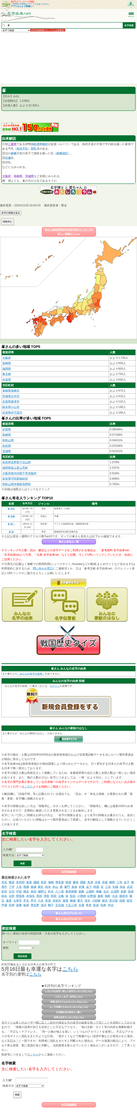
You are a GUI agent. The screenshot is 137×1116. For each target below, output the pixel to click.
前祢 (4, 891)
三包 (119, 882)
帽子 (51, 905)
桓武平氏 (22, 148)
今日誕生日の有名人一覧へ (69, 1012)
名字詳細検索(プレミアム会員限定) (48, 30)
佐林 (103, 905)
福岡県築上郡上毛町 (15, 467)
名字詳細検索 (68, 871)
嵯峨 (14, 153)
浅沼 (43, 905)
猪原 (11, 882)
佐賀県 (6, 379)
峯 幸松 (11, 508)
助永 (4, 896)
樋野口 (42, 891)
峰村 (45, 144)
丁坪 (11, 886)
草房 (89, 905)
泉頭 (33, 891)
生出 (106, 891)
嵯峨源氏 (62, 153)
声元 (33, 900)
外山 (55, 886)
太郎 (11, 896)
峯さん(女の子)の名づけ (68, 918)
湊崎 (51, 882)
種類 (6, 947)
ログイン (55, 686)
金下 (89, 886)
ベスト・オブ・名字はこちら (69, 996)
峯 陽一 (11, 524)
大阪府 (6, 176)
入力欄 (7, 849)
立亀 (61, 896)
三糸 (108, 886)
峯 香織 (11, 516)
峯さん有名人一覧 (69, 541)
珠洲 (131, 891)
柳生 (26, 891)
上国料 (90, 891)
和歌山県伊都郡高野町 (16, 484)
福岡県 (6, 368)
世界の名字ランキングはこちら (69, 1017)
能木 (105, 900)
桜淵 (68, 882)
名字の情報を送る (10, 213)
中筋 (19, 891)
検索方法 (8, 855)
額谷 (73, 896)
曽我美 (20, 896)
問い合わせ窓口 (43, 568)
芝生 (26, 900)
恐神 (11, 905)
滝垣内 (56, 900)
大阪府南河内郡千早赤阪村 (19, 473)
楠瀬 (73, 900)
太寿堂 (17, 900)
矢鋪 (115, 886)
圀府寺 (123, 896)
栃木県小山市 (10, 407)
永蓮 (81, 905)
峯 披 (11, 532)
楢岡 (112, 882)
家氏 (41, 886)
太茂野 (115, 891)
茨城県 (29, 176)
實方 (80, 900)
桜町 (108, 896)
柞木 (51, 891)
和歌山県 (8, 440)
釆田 (39, 896)
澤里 (46, 896)
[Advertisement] (68, 58)
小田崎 (96, 900)
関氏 (34, 148)
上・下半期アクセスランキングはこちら (69, 1007)
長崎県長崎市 (10, 390)
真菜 (29, 882)
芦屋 (4, 905)
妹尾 (26, 905)
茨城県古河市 (10, 396)
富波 (96, 905)
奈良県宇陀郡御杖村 (15, 478)
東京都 (6, 374)
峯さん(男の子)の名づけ (68, 913)
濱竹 (4, 886)
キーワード (10, 942)
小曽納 (81, 896)
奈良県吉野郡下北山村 (16, 462)
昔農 (19, 905)
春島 (100, 896)
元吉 (115, 896)
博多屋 (59, 882)
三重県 (12, 144)
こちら (28, 786)
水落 (97, 882)
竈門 (67, 886)
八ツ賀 (59, 891)
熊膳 (26, 886)
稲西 (122, 900)
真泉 (74, 886)
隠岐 (83, 882)
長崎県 (18, 176)
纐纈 (36, 882)
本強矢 (30, 896)
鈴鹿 (36, 144)
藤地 (75, 882)
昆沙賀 (113, 900)
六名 (41, 900)
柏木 (48, 886)
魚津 (90, 882)
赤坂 (105, 882)
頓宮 (129, 900)
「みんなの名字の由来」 (31, 673)
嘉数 (81, 891)
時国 (96, 886)
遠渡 (9, 900)
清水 (87, 900)
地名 (122, 886)
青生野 (35, 905)
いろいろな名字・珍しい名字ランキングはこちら (68, 991)
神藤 (99, 891)
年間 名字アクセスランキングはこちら (68, 1002)
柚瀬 (33, 886)
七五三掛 (71, 905)
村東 (82, 886)
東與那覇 (71, 891)
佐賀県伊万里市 (12, 412)
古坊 (11, 891)
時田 (54, 896)
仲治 (110, 905)
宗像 (8, 157)
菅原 (43, 882)
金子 (127, 882)
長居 (48, 900)
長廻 (123, 891)
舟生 (4, 882)
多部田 (20, 882)
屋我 (65, 900)
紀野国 (91, 896)
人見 (19, 886)
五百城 (59, 905)
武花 (130, 886)
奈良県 (6, 445)
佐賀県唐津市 (10, 401)
